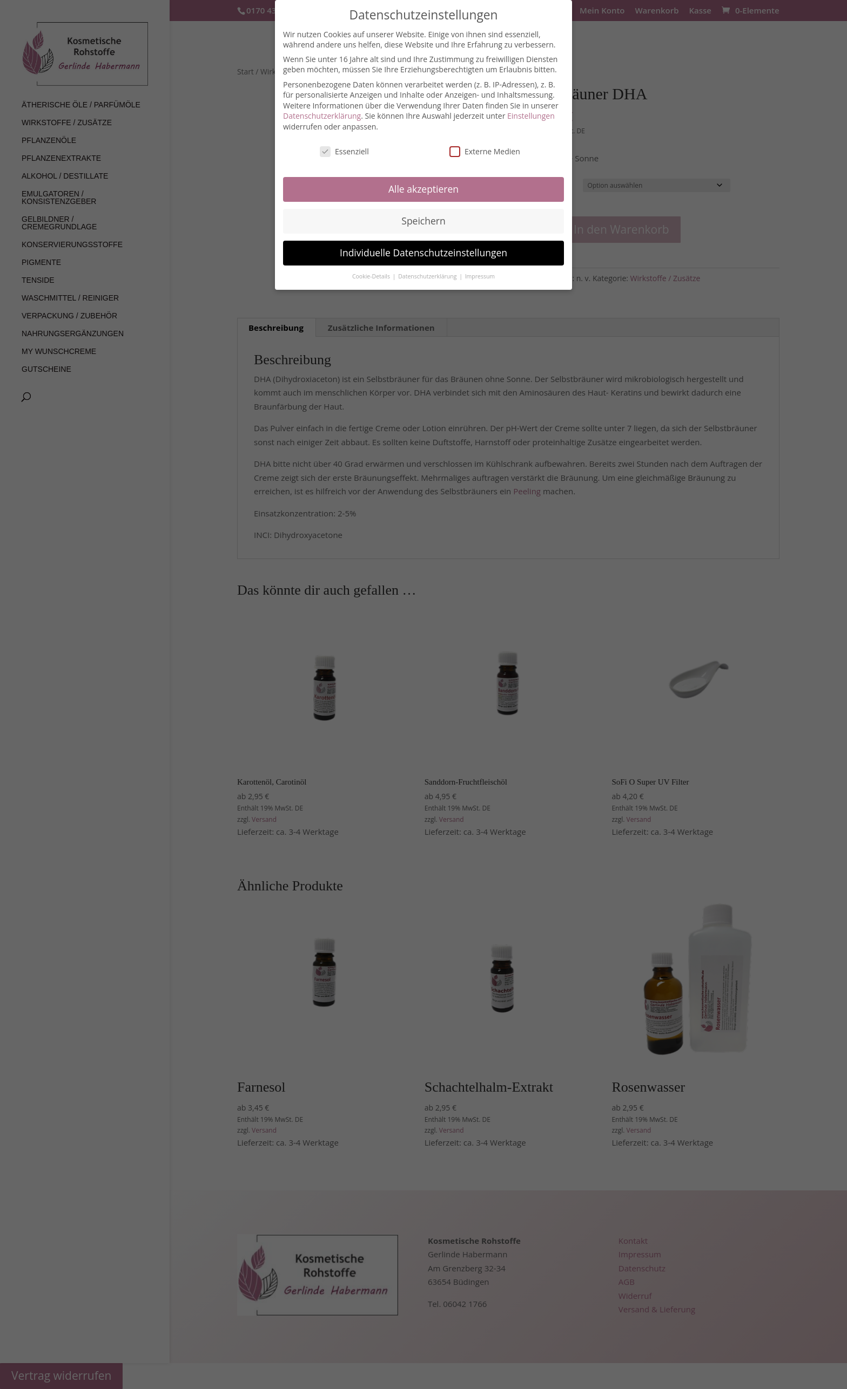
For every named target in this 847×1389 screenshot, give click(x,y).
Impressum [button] (480, 276)
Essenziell (344, 151)
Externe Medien (484, 151)
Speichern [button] (423, 220)
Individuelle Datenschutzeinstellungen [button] (423, 252)
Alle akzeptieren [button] (423, 188)
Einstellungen (531, 116)
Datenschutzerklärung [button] (428, 276)
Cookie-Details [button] (372, 276)
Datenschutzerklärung (322, 116)
